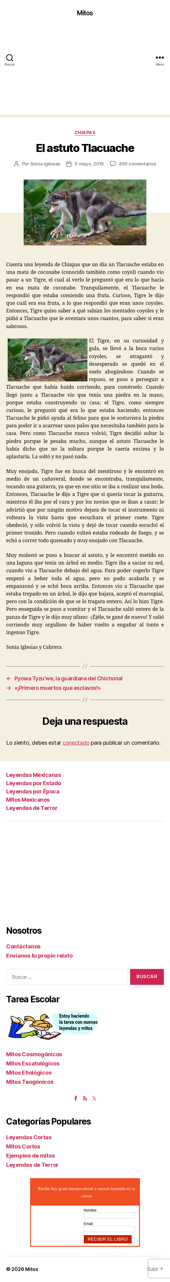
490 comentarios (137, 164)
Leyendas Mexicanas (33, 775)
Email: (89, 1224)
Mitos (85, 13)
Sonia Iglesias (45, 164)
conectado (76, 742)
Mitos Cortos (23, 1146)
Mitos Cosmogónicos (34, 1054)
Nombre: (90, 1210)
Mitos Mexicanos (28, 799)
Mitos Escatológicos (33, 1063)
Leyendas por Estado (33, 783)
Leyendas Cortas (29, 1137)
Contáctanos (23, 946)
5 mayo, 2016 (89, 164)
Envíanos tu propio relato (39, 955)
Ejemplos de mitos (30, 1155)
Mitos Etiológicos (28, 1072)
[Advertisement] (85, 72)
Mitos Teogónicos (29, 1082)
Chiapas (85, 132)
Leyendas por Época (32, 791)
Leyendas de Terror (31, 808)
